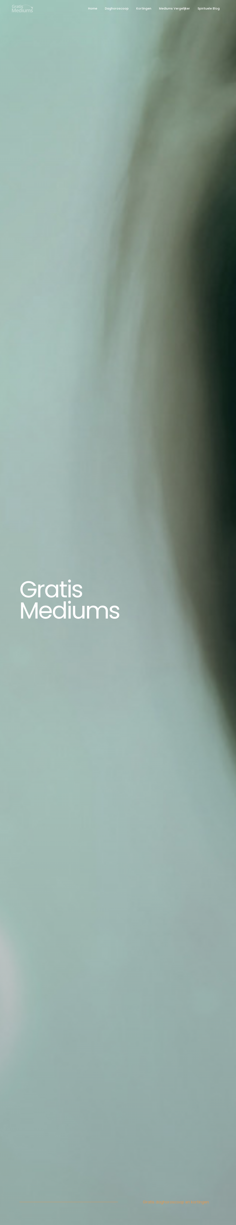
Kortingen (143, 8)
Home (92, 8)
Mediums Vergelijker (174, 8)
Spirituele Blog (209, 8)
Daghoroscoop (117, 8)
